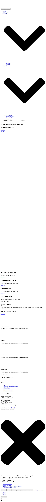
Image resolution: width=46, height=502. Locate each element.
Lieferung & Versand (7, 389)
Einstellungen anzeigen (17, 489)
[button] (23, 442)
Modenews (5, 12)
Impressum (5, 385)
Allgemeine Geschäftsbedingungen (10, 386)
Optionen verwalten (7, 484)
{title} (4, 492)
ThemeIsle (13, 407)
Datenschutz (5, 387)
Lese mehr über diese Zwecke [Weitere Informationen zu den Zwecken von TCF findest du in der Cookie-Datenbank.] (9, 487)
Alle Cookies (3, 489)
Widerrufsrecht (6, 388)
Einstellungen (3, 497)
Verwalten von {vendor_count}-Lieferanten (12, 486)
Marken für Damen (10, 116)
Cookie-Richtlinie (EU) (8, 391)
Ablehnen (9, 489)
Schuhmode (8, 119)
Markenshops (9, 115)
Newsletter (8, 63)
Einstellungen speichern (27, 489)
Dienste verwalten (7, 485)
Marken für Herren (10, 117)
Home (4, 11)
